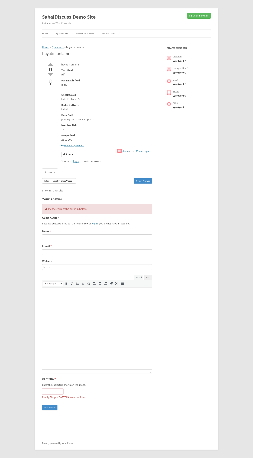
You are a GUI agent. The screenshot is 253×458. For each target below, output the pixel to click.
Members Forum (85, 33)
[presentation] (53, 283)
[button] (53, 283)
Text (148, 277)
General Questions (72, 145)
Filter (46, 180)
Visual (139, 277)
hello (175, 102)
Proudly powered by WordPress (57, 443)
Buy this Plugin (199, 15)
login (76, 161)
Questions (62, 33)
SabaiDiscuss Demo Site (69, 17)
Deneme (177, 56)
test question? (180, 68)
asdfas (176, 91)
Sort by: (63, 180)
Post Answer (143, 180)
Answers (50, 172)
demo (125, 151)
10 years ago (142, 151)
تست (175, 79)
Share (68, 154)
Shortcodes (108, 33)
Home (45, 33)
